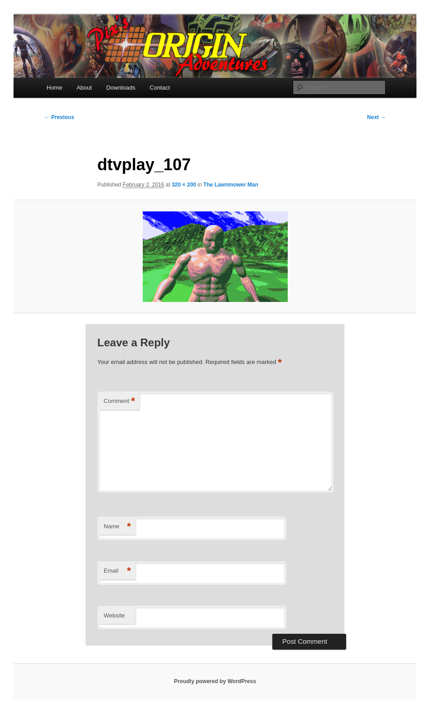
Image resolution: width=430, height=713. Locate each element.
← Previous (59, 117)
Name (117, 526)
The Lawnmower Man (230, 185)
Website (114, 615)
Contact (160, 87)
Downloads (120, 87)
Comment (119, 401)
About (84, 87)
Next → (376, 117)
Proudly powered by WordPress (215, 681)
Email (117, 571)
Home (55, 87)
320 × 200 (184, 185)
